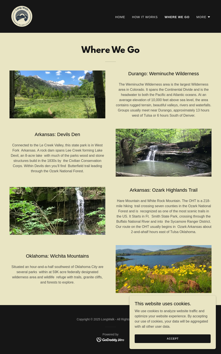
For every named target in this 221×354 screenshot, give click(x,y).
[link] (21, 16)
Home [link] (120, 17)
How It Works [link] (145, 17)
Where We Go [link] (177, 17)
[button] (203, 17)
